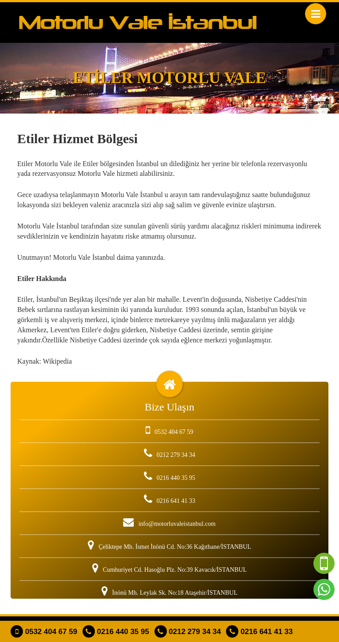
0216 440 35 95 (116, 631)
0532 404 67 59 (44, 631)
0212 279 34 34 (187, 631)
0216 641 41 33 (259, 631)
